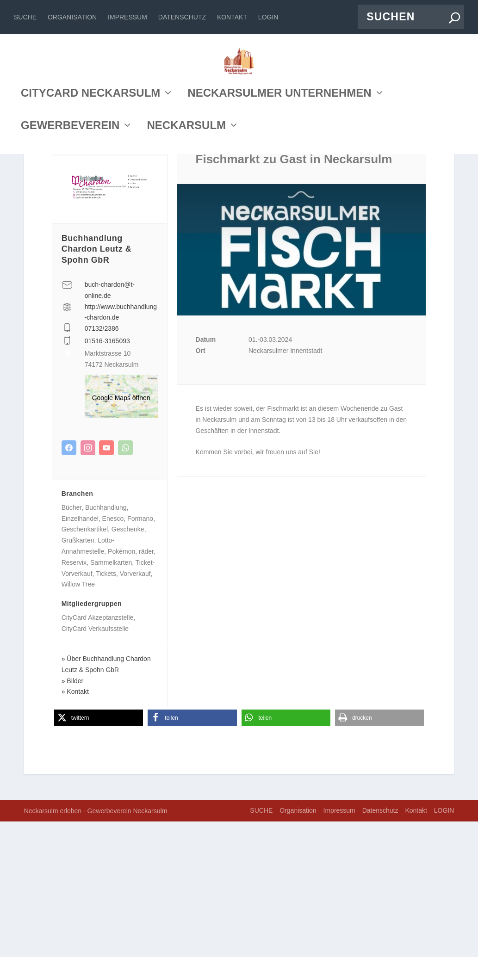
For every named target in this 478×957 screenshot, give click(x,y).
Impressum (127, 17)
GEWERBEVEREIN (70, 210)
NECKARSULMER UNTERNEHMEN (279, 177)
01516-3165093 (107, 476)
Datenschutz (182, 17)
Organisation (72, 17)
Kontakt (232, 17)
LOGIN (268, 17)
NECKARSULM (186, 210)
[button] (98, 853)
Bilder (75, 816)
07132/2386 (102, 464)
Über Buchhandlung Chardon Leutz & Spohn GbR (106, 799)
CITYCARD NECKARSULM (90, 177)
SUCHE (25, 17)
